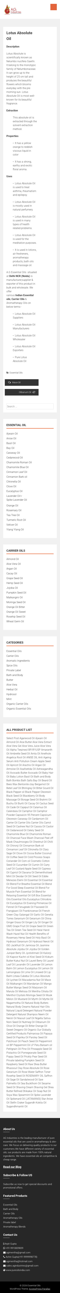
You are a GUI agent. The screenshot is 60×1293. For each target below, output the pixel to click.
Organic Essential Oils (18, 708)
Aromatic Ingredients (18, 660)
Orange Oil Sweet (16, 611)
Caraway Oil (13, 452)
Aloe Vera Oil (13, 563)
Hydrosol (11, 694)
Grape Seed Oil (14, 578)
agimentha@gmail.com (18, 1252)
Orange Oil (12, 505)
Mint (9, 699)
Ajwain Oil (12, 433)
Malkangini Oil (14, 597)
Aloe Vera (11, 684)
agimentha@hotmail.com (19, 1261)
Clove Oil (11, 486)
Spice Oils (11, 665)
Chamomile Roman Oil (19, 462)
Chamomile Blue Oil (17, 467)
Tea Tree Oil (13, 515)
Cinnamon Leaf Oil (16, 472)
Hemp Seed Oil (14, 583)
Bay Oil (10, 448)
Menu (53, 7)
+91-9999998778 (27, 1256)
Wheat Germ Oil (15, 621)
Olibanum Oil (27, 392)
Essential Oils (16, 372)
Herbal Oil (11, 689)
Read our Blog (12, 1167)
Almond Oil (12, 559)
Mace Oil (14, 382)
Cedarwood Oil (14, 457)
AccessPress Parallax (39, 1289)
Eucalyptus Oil (14, 491)
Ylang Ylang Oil (15, 529)
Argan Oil (11, 568)
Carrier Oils (12, 655)
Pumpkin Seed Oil (16, 592)
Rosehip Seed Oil (15, 616)
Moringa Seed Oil (16, 602)
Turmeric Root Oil (16, 519)
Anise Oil (11, 438)
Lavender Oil (13, 495)
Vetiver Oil (12, 524)
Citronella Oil (13, 481)
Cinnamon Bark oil (16, 476)
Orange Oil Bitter (15, 607)
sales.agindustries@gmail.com (22, 1265)
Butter (9, 679)
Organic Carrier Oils (17, 703)
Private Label (13, 670)
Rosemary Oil (13, 510)
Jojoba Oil (12, 587)
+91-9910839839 (14, 1248)
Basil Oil (11, 443)
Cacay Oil (11, 573)
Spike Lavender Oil (16, 499)
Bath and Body (14, 675)
